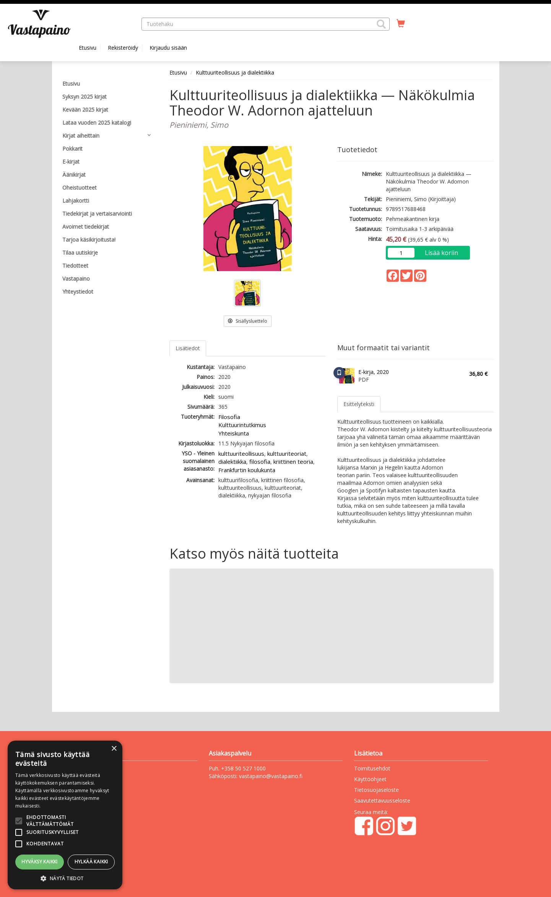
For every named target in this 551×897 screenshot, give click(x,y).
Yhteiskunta (233, 433)
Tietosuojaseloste (376, 789)
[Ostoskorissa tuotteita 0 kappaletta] (400, 23)
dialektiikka (232, 461)
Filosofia (229, 417)
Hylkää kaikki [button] (91, 861)
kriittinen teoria (293, 461)
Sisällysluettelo (247, 321)
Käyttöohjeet (370, 779)
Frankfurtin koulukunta (246, 470)
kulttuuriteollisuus (241, 453)
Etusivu (87, 47)
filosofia (259, 461)
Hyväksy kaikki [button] (39, 861)
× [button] (114, 749)
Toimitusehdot (372, 768)
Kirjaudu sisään (168, 47)
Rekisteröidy (123, 47)
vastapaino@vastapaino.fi (270, 776)
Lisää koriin (441, 253)
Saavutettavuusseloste (382, 800)
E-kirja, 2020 (373, 371)
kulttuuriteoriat (286, 453)
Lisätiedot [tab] (188, 348)
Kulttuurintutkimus (242, 425)
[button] (381, 24)
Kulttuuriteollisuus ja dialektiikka (235, 72)
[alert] (65, 815)
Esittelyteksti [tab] (358, 404)
